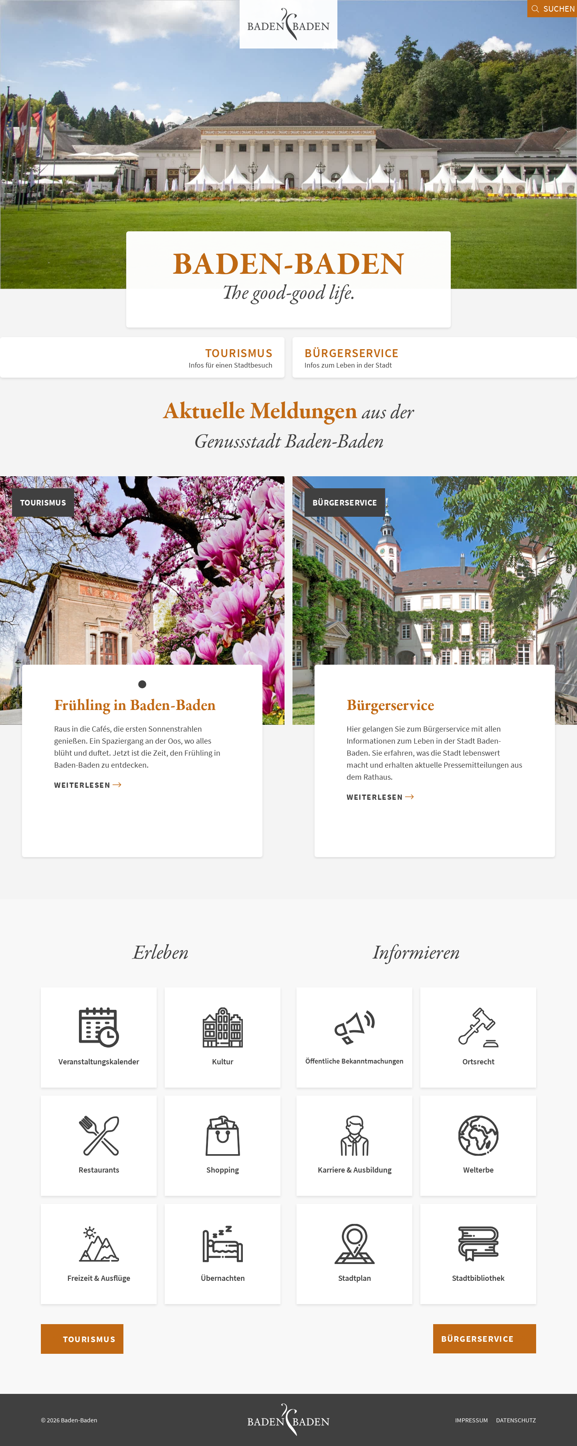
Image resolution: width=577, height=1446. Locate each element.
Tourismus (142, 357)
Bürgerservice (435, 357)
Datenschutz (516, 1420)
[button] (142, 684)
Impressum (471, 1420)
